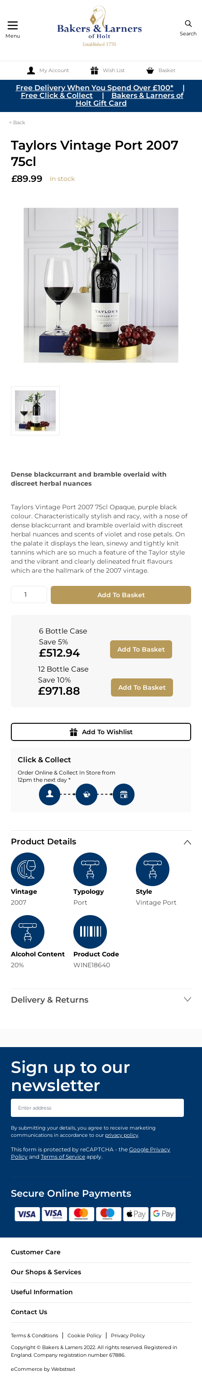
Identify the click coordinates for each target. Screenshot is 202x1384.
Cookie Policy (84, 1335)
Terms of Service (63, 1156)
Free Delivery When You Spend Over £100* (94, 87)
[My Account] (48, 70)
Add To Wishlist (101, 732)
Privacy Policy (128, 1335)
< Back (17, 122)
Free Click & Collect (57, 95)
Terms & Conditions (34, 1335)
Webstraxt (63, 1369)
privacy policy (121, 1135)
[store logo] (100, 27)
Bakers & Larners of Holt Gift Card (129, 99)
